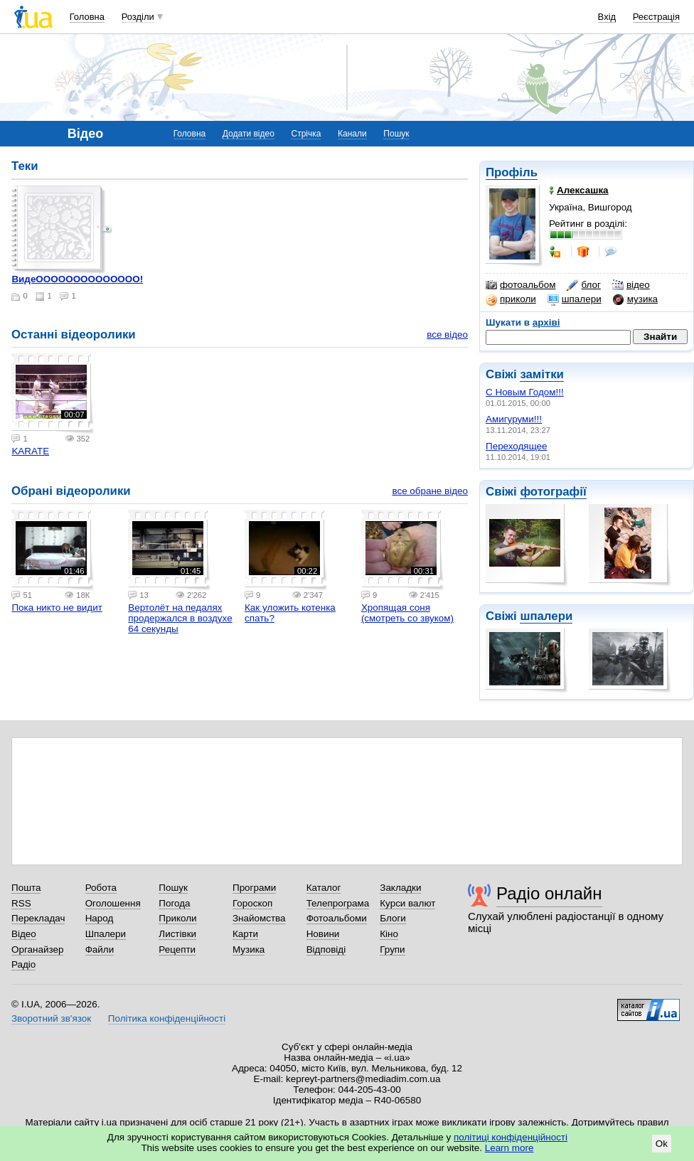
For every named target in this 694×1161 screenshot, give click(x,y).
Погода (174, 903)
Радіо (23, 964)
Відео (23, 934)
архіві (546, 322)
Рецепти (177, 949)
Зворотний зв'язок (51, 1018)
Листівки (177, 934)
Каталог (323, 887)
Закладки (400, 887)
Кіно (389, 934)
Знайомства (259, 918)
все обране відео (430, 491)
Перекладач (38, 918)
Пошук (396, 134)
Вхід (607, 16)
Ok (662, 1143)
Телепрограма (338, 903)
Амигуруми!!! (514, 419)
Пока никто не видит (56, 607)
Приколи (177, 918)
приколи (511, 299)
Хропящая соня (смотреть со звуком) (407, 613)
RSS (21, 903)
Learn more (509, 1148)
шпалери (575, 299)
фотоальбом (520, 285)
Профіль (512, 172)
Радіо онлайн (549, 893)
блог (583, 285)
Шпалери (105, 934)
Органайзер (37, 949)
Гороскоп (252, 903)
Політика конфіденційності (166, 1018)
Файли (99, 949)
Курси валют (407, 903)
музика (635, 299)
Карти (245, 934)
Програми (254, 887)
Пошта (26, 887)
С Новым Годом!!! (525, 392)
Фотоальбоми (336, 918)
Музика (249, 949)
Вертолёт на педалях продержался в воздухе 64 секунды (180, 618)
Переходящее (517, 446)
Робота (101, 887)
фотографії (553, 491)
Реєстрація (656, 16)
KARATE (30, 451)
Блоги (393, 918)
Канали (352, 134)
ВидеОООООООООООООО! (77, 279)
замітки (542, 374)
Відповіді (326, 949)
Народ (99, 918)
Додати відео (248, 134)
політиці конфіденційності (510, 1137)
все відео (447, 334)
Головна (87, 16)
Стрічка (306, 134)
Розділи (138, 16)
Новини (323, 934)
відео (631, 285)
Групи (392, 949)
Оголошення (113, 903)
